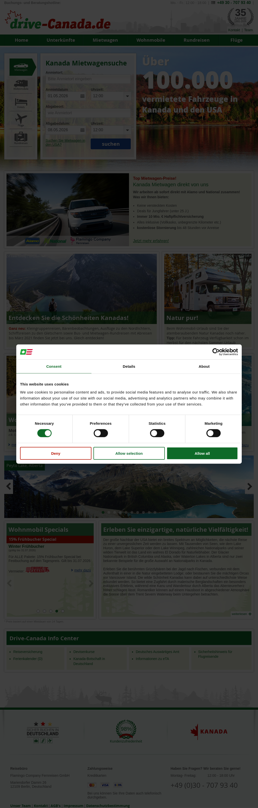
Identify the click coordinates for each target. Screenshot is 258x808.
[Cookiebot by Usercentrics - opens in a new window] (216, 352)
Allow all (202, 453)
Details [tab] (129, 366)
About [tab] (204, 366)
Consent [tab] (54, 366)
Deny (55, 453)
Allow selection (129, 453)
